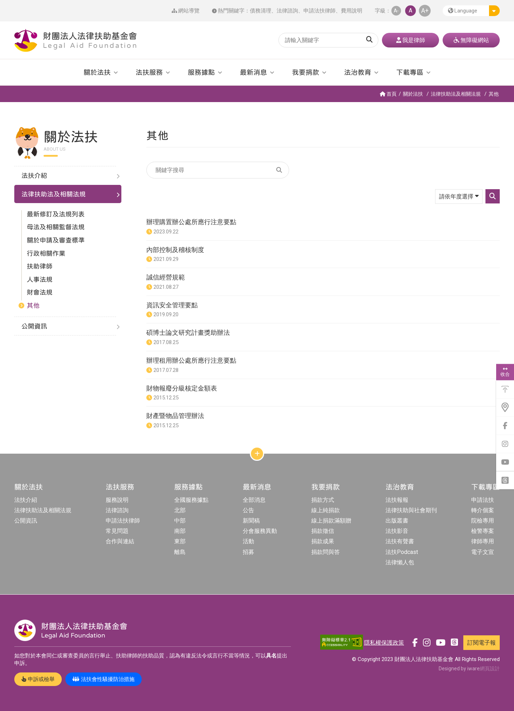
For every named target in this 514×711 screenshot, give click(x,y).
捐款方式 (322, 499)
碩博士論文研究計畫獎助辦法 (188, 332)
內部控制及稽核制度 (175, 249)
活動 (248, 541)
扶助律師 (39, 266)
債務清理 (260, 10)
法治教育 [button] (357, 72)
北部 (180, 510)
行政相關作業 (46, 253)
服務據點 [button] (201, 72)
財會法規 (39, 292)
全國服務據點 (191, 499)
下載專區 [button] (409, 72)
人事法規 (39, 279)
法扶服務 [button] (149, 72)
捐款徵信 (322, 531)
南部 (180, 531)
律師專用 (482, 541)
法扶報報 (397, 499)
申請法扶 (482, 499)
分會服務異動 (260, 531)
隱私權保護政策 (384, 642)
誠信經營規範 (165, 277)
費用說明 (351, 10)
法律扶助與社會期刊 (411, 510)
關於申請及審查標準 (56, 240)
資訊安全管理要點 (172, 305)
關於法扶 (413, 94)
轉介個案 (482, 510)
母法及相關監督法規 (56, 227)
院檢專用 (482, 520)
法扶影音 (397, 531)
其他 (494, 94)
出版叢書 (397, 520)
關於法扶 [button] (97, 72)
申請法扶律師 (319, 10)
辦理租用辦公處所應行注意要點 (191, 360)
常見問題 (117, 531)
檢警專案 (482, 531)
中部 (180, 520)
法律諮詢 (287, 10)
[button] (471, 10)
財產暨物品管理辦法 (175, 415)
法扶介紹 (25, 499)
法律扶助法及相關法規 (456, 94)
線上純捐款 (325, 510)
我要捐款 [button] (305, 72)
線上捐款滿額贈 (331, 520)
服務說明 (117, 499)
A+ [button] (425, 10)
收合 (505, 372)
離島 (180, 552)
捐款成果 (322, 541)
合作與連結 (120, 541)
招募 (248, 552)
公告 (248, 510)
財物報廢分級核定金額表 (181, 388)
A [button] (410, 10)
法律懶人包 (400, 562)
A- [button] (396, 10)
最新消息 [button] (253, 72)
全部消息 (254, 499)
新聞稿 (251, 520)
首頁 (388, 94)
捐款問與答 (325, 552)
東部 (180, 541)
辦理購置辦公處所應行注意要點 (191, 222)
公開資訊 (25, 520)
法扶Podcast (402, 552)
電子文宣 (482, 552)
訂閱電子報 (481, 642)
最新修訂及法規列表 (56, 214)
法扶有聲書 (400, 541)
